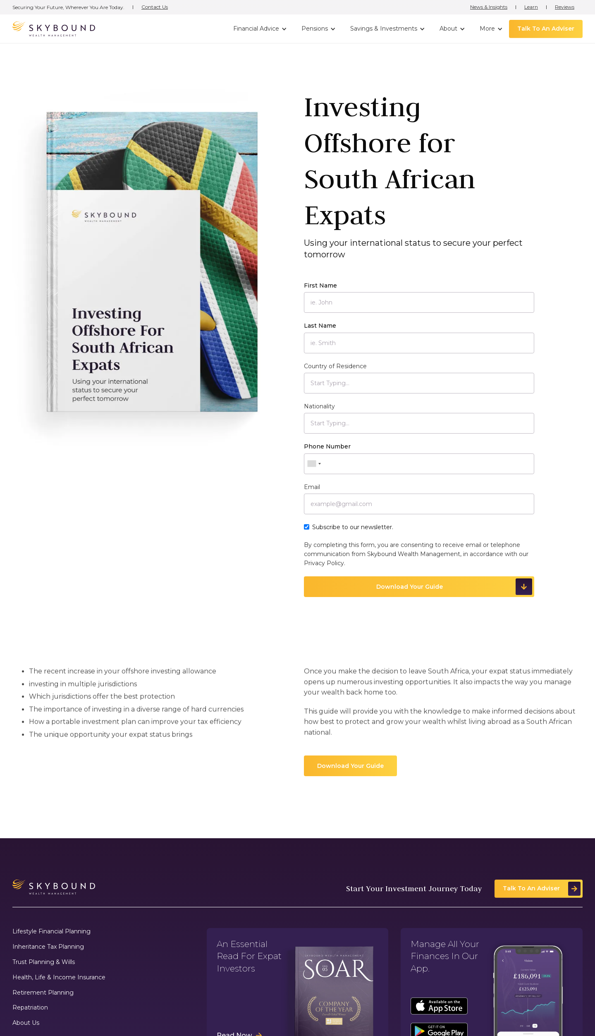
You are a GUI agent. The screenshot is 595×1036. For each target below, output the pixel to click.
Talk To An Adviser (545, 28)
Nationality (319, 406)
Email (312, 487)
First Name (320, 285)
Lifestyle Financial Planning (51, 931)
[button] (259, 28)
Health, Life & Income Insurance (58, 977)
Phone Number (327, 446)
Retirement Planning (43, 992)
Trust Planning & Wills (43, 962)
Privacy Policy (324, 563)
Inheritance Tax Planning (48, 946)
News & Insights (488, 7)
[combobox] (313, 464)
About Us (25, 1022)
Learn (531, 7)
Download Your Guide (350, 766)
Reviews (564, 7)
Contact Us (154, 7)
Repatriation (30, 1007)
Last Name (320, 325)
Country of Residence (335, 366)
